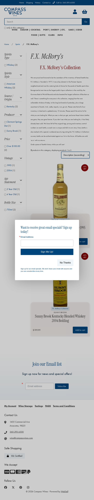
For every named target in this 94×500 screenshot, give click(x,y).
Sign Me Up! (47, 252)
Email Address (27, 237)
